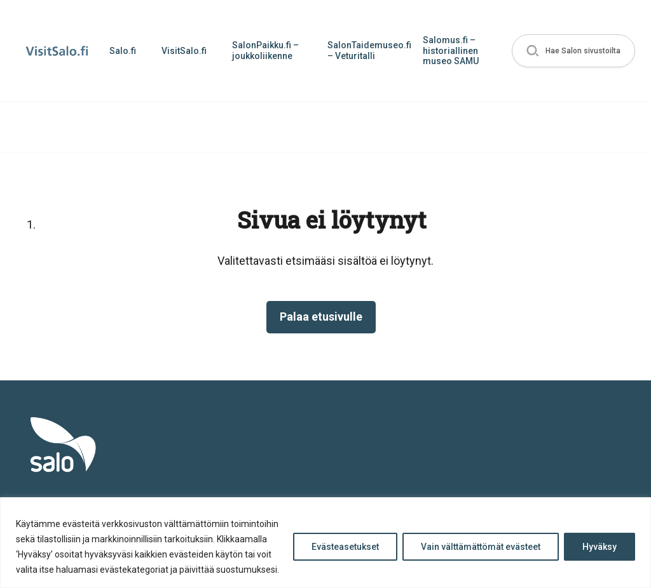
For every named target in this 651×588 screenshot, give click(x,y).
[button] (573, 51)
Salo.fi (122, 51)
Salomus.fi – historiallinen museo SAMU (451, 51)
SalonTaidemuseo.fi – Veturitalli (368, 50)
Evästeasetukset (345, 547)
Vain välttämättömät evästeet (480, 547)
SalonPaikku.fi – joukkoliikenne (265, 50)
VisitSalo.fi (184, 51)
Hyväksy (599, 547)
